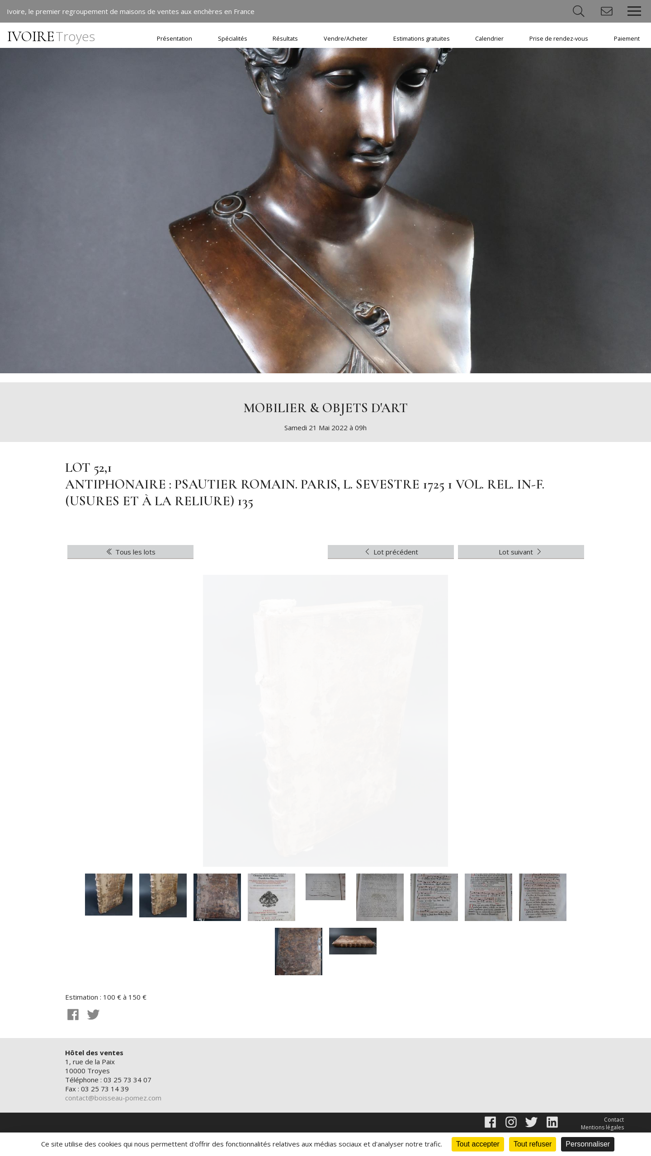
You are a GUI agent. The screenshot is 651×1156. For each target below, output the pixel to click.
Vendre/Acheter (346, 38)
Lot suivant (521, 551)
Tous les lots (130, 551)
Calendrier (489, 38)
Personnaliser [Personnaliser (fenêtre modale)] (588, 1144)
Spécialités (232, 38)
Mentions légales (602, 1127)
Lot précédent (390, 551)
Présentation (174, 38)
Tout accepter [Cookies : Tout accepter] (478, 1144)
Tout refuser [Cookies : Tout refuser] (533, 1144)
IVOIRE (51, 36)
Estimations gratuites (421, 38)
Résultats (285, 38)
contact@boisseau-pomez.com (113, 1097)
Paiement (627, 38)
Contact (614, 1119)
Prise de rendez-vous (558, 38)
